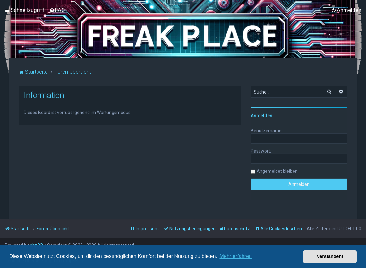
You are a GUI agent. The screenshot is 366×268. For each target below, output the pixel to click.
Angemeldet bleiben (277, 170)
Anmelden (261, 115)
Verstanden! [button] (330, 256)
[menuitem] (57, 9)
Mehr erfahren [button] (235, 256)
